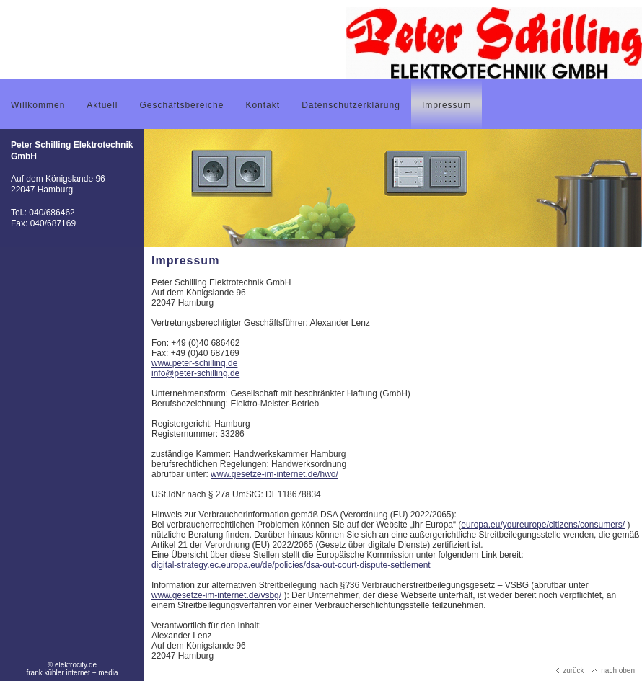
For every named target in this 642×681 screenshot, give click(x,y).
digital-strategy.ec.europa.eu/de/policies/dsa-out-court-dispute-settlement (291, 565)
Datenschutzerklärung (351, 105)
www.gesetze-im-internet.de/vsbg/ (216, 595)
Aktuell (102, 105)
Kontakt (262, 105)
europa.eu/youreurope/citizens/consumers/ (543, 525)
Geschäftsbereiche (181, 105)
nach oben (613, 671)
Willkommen (38, 105)
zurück (570, 671)
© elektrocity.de (72, 665)
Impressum (446, 105)
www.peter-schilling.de (194, 363)
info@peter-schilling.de (195, 373)
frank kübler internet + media (72, 673)
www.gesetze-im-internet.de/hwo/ (274, 474)
